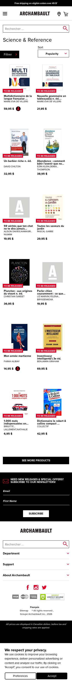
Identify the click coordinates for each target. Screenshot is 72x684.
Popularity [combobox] (52, 54)
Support (8, 564)
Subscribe (36, 513)
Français (34, 607)
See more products (36, 460)
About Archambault (16, 575)
